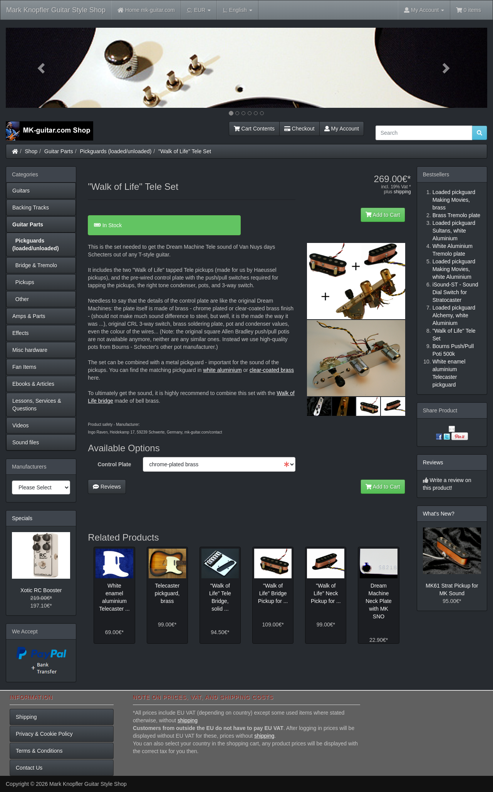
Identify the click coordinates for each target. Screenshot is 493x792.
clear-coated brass (272, 370)
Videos (20, 425)
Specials (22, 518)
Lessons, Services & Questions (36, 405)
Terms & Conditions (39, 751)
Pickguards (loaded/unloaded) (116, 151)
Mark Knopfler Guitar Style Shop (56, 10)
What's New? (438, 514)
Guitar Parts (58, 151)
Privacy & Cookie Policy (44, 734)
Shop (31, 151)
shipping (402, 191)
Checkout (299, 129)
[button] (42, 68)
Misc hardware (29, 350)
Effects (20, 333)
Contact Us (29, 768)
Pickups (23, 282)
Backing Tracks (30, 207)
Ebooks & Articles (33, 384)
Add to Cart (383, 215)
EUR (199, 10)
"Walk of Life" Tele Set (184, 151)
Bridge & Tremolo (34, 265)
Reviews (107, 487)
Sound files (25, 442)
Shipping (26, 717)
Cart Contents (254, 129)
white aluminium (222, 370)
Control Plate (114, 464)
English (237, 10)
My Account (341, 129)
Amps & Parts (28, 316)
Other (20, 299)
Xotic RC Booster (41, 590)
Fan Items (24, 367)
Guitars (21, 191)
